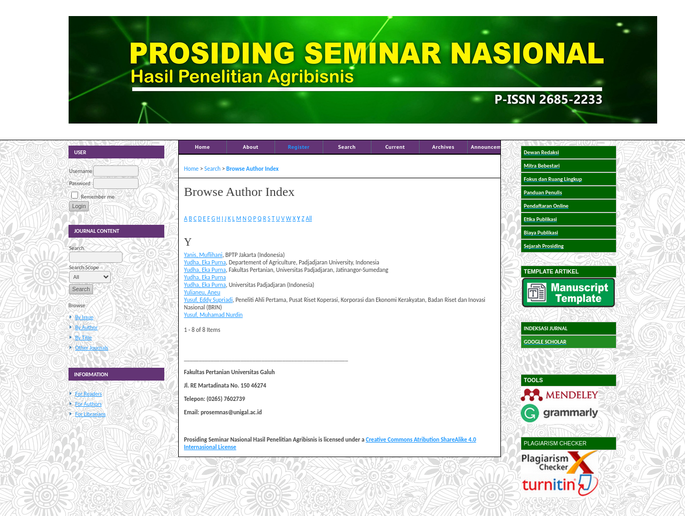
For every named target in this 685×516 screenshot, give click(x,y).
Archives (443, 146)
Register (298, 146)
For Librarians (90, 414)
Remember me (97, 196)
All (309, 218)
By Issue (84, 317)
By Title (83, 337)
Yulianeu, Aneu (202, 292)
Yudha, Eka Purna (205, 262)
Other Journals (91, 347)
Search (347, 146)
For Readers (88, 393)
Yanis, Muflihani (203, 255)
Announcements (492, 146)
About (250, 146)
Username (80, 171)
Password (79, 183)
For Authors (88, 403)
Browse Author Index (252, 168)
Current (395, 146)
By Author (86, 327)
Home (202, 146)
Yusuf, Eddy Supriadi (208, 299)
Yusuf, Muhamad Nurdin (213, 314)
